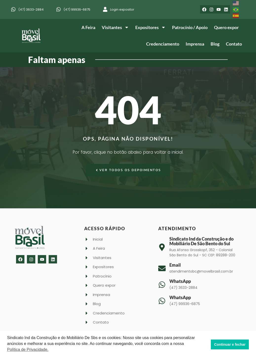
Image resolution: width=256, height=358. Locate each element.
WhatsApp (180, 281)
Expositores (150, 27)
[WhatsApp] (162, 284)
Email (175, 265)
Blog (215, 44)
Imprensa (195, 44)
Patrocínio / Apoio (190, 27)
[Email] (162, 268)
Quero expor (226, 27)
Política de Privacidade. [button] (27, 349)
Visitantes (115, 27)
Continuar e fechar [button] (230, 344)
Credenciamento (162, 44)
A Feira (88, 27)
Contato (234, 44)
